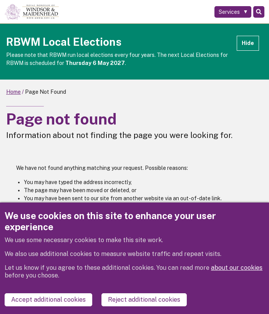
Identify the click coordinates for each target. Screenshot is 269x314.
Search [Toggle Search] (258, 12)
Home (13, 92)
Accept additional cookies (48, 299)
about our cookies (236, 267)
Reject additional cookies (144, 299)
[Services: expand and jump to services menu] (232, 12)
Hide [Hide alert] (248, 43)
